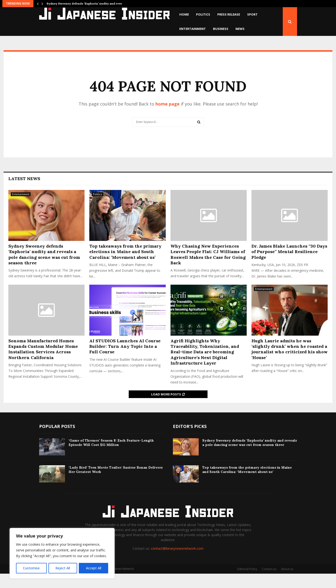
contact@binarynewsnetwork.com (177, 562)
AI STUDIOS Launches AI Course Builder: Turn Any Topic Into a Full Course (124, 360)
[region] (62, 553)
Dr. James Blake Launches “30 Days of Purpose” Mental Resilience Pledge (289, 266)
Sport (252, 14)
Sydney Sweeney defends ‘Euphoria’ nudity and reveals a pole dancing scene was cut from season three (44, 269)
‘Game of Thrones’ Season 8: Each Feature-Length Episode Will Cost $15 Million (111, 457)
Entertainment (192, 29)
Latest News (24, 193)
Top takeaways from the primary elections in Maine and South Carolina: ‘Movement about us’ (125, 266)
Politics (203, 14)
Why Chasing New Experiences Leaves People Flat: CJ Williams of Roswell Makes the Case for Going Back (208, 269)
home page (167, 118)
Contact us (269, 583)
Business (220, 29)
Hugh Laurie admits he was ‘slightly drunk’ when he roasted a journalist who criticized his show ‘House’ (289, 363)
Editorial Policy (247, 583)
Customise (31, 568)
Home (184, 14)
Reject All (62, 568)
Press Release (228, 14)
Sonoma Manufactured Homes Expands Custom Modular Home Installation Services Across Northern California (43, 363)
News (240, 29)
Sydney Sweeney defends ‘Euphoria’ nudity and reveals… (88, 3)
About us (287, 583)
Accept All (93, 568)
